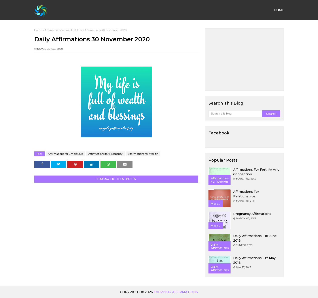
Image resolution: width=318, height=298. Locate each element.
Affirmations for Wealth (60, 30)
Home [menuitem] (279, 10)
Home (38, 30)
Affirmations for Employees (65, 153)
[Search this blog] (235, 113)
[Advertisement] (244, 59)
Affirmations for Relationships (246, 194)
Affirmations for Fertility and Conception (256, 172)
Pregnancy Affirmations (252, 214)
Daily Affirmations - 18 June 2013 (255, 238)
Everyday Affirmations (176, 292)
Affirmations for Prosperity (105, 153)
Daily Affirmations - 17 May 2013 (254, 260)
